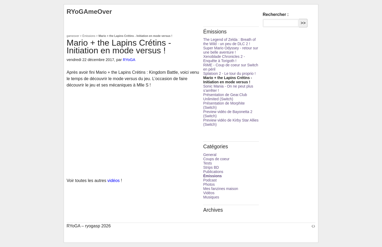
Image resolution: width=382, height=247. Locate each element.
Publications (213, 172)
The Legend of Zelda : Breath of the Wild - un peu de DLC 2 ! (229, 41)
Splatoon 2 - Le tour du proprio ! (229, 73)
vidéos (113, 180)
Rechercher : (276, 14)
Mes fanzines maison (220, 189)
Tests (207, 163)
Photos (209, 184)
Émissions (89, 35)
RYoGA (129, 60)
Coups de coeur (216, 159)
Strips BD (211, 167)
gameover (73, 35)
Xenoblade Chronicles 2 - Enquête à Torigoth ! (224, 58)
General (209, 155)
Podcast (210, 180)
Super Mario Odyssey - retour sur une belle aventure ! (230, 50)
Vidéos (209, 193)
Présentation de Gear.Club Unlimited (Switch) (225, 97)
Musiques (211, 197)
